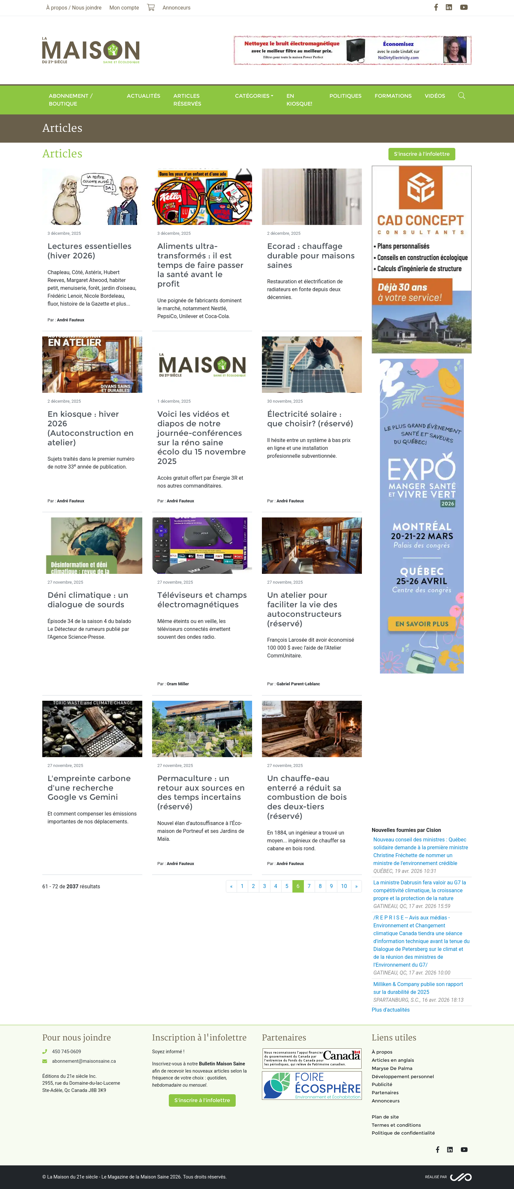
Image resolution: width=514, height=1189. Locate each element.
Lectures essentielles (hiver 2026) (89, 250)
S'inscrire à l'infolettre (422, 154)
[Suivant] (356, 886)
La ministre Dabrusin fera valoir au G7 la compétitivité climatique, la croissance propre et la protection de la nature (419, 890)
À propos (382, 1052)
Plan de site (385, 1117)
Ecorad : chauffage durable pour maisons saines (311, 255)
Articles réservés (187, 100)
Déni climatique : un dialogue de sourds (88, 599)
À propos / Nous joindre (74, 8)
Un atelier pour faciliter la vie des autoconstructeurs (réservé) (304, 609)
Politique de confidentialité (403, 1133)
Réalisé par (436, 1177)
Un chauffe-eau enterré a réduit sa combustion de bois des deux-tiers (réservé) (307, 797)
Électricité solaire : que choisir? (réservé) (310, 418)
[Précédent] (231, 886)
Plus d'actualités (391, 1010)
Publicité (382, 1084)
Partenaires (385, 1093)
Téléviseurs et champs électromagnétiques (202, 599)
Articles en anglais (393, 1060)
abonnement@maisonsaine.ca (84, 1061)
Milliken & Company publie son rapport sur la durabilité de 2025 (418, 988)
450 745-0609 (66, 1052)
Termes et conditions (396, 1125)
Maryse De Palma (392, 1068)
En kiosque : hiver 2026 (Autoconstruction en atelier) (91, 428)
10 (344, 886)
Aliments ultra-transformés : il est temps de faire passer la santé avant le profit (200, 265)
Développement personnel (403, 1076)
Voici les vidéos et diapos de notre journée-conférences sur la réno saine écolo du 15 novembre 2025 (201, 437)
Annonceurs (386, 1101)
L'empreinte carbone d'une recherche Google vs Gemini (89, 788)
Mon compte (124, 8)
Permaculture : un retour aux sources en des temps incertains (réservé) (201, 792)
